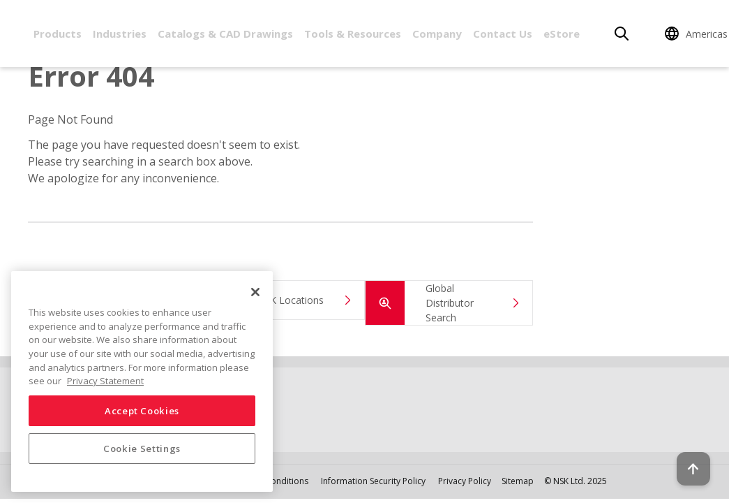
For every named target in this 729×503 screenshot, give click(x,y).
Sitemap (518, 481)
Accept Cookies (142, 410)
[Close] (255, 292)
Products (57, 34)
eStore (561, 34)
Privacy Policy (464, 481)
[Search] (621, 33)
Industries (119, 34)
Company (437, 34)
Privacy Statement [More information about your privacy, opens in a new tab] (105, 380)
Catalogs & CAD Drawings (225, 34)
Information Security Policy (373, 481)
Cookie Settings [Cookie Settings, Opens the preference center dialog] (142, 448)
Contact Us (502, 34)
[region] (142, 381)
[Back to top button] (684, 452)
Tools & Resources (352, 34)
